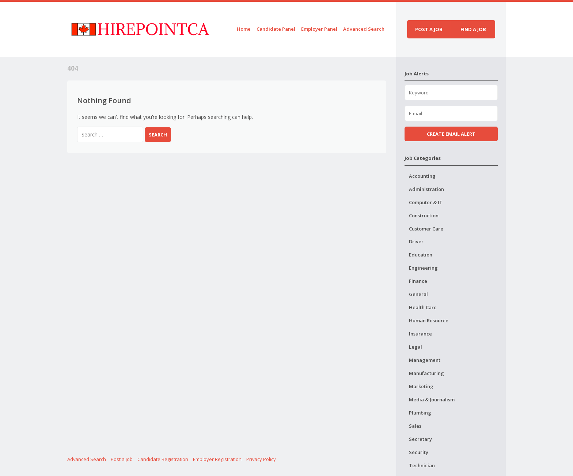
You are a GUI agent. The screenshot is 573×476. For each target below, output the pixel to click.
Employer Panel (319, 29)
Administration (426, 189)
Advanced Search (363, 29)
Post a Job (122, 459)
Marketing (421, 386)
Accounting (422, 176)
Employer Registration (217, 459)
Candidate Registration (162, 459)
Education (420, 254)
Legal (415, 347)
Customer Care (426, 228)
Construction (424, 215)
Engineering (423, 268)
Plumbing (420, 412)
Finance (418, 281)
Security (418, 452)
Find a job (473, 29)
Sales (415, 426)
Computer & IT (426, 202)
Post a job (429, 29)
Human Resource (428, 320)
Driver (416, 241)
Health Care (423, 307)
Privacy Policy (261, 459)
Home (244, 29)
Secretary (420, 439)
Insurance (420, 333)
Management (424, 360)
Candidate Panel (276, 29)
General (418, 294)
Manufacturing (426, 373)
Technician (422, 465)
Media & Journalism (432, 399)
